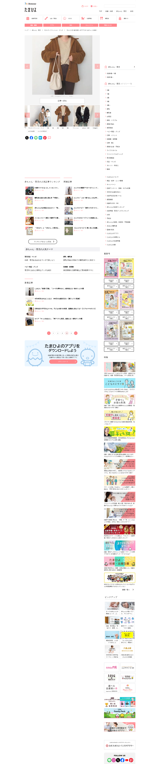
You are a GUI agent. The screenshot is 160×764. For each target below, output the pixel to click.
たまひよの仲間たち (113, 237)
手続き (109, 218)
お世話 (109, 116)
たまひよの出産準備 (113, 241)
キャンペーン (89, 25)
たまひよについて (113, 177)
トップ (26, 30)
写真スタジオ (108, 25)
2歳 (58, 128)
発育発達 (110, 128)
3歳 (62, 128)
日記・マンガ (111, 162)
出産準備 (86, 18)
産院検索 (110, 199)
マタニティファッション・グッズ (53, 30)
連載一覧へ (126, 590)
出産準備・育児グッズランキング (118, 211)
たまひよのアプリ (113, 233)
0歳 (48, 128)
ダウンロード (63, 362)
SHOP (84, 6)
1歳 (53, 128)
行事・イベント (112, 135)
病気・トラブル (112, 120)
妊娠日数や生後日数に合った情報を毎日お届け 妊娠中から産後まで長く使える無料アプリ (63, 356)
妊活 (131, 11)
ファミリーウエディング (115, 154)
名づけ (67, 18)
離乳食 (104, 18)
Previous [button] (27, 66)
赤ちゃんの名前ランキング (115, 207)
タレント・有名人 (113, 165)
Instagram (95, 128)
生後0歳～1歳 (111, 73)
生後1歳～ (110, 77)
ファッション (76, 128)
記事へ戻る (62, 101)
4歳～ (68, 128)
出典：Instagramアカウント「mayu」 (62, 96)
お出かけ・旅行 (86, 128)
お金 (108, 214)
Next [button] (97, 66)
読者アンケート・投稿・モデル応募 (118, 188)
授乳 (108, 109)
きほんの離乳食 (112, 226)
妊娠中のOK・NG (112, 203)
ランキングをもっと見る (42, 241)
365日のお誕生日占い (114, 192)
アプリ (52, 25)
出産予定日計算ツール (114, 196)
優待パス (123, 18)
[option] (62, 66)
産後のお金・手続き (113, 147)
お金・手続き (51, 18)
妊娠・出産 (109, 11)
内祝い (94, 6)
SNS (70, 25)
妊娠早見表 (31, 18)
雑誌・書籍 (33, 25)
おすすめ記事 (31, 131)
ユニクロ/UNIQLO (42, 131)
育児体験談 (110, 158)
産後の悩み (110, 124)
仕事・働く (110, 143)
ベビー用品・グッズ (113, 131)
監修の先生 (110, 230)
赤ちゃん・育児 (121, 11)
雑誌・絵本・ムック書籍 (115, 181)
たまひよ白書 (111, 245)
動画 (108, 169)
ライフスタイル (112, 150)
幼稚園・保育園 (112, 139)
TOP (100, 11)
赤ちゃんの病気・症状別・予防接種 (118, 222)
